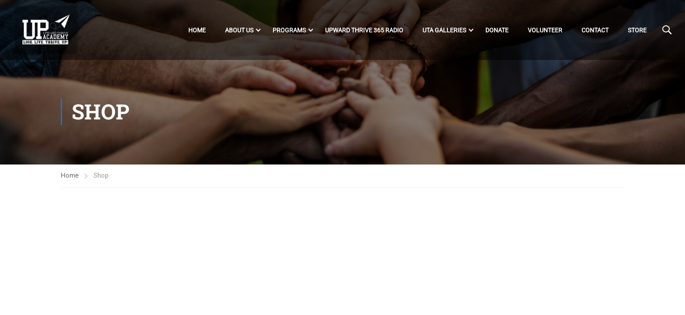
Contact (595, 30)
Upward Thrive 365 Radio (364, 30)
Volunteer (545, 30)
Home (197, 30)
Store (637, 30)
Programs (289, 30)
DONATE (497, 30)
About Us (239, 30)
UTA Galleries (444, 30)
